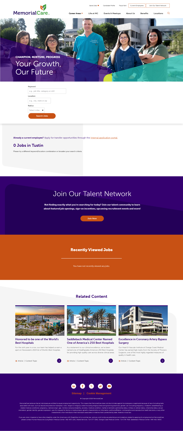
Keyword (32, 86)
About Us (130, 13)
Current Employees (137, 5)
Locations (158, 13)
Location (31, 96)
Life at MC (93, 13)
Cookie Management (99, 393)
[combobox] (39, 100)
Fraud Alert (122, 5)
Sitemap (78, 393)
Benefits (144, 13)
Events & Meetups (112, 13)
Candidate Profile (109, 5)
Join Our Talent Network (157, 5)
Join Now (92, 218)
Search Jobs (42, 116)
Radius (31, 106)
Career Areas (75, 13)
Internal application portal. (104, 137)
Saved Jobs (94, 5)
